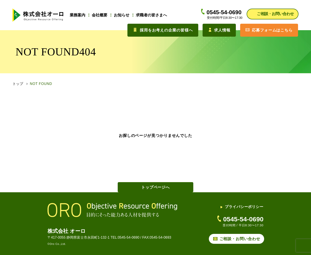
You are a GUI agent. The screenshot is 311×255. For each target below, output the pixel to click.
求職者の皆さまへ (151, 15)
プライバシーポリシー (241, 207)
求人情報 (219, 30)
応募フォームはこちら (269, 30)
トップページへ (155, 187)
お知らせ (121, 15)
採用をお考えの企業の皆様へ (163, 30)
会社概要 (99, 15)
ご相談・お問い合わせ (239, 239)
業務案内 (77, 15)
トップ (18, 84)
